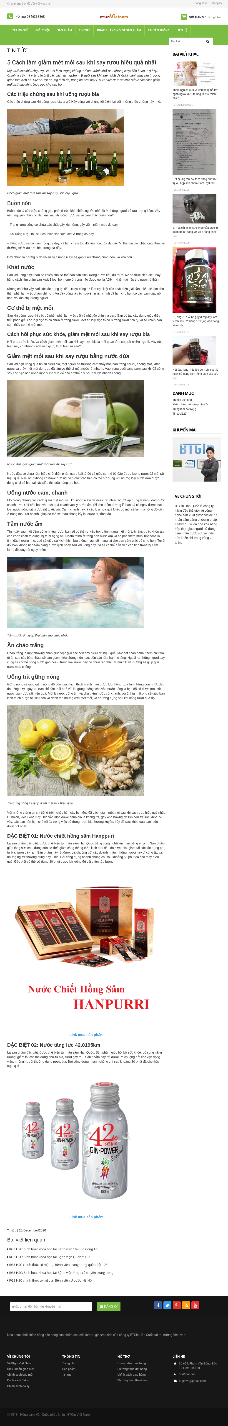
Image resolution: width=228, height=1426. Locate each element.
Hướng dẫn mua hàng (132, 1363)
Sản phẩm (68, 1369)
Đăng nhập (200, 3)
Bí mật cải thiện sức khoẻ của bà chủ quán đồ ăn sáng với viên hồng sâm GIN (195, 232)
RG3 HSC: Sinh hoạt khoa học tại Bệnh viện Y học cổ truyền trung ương (60, 1272)
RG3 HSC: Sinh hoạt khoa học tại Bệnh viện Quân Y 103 (48, 1257)
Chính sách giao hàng (132, 1374)
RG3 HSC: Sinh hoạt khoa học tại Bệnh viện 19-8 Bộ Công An (52, 1249)
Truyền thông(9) (182, 399)
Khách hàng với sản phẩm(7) (190, 404)
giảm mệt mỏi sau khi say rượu (92, 75)
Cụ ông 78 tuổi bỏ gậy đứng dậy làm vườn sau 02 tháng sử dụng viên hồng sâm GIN (196, 321)
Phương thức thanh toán (133, 1380)
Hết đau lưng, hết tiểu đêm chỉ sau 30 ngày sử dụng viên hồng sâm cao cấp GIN (195, 374)
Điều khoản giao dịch (21, 1369)
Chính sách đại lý (18, 1386)
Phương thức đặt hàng (132, 1369)
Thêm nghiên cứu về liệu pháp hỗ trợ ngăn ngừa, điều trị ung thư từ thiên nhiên (195, 94)
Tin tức (11, 1230)
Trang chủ (68, 1363)
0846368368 (36, 16)
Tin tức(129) (180, 413)
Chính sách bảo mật (20, 1374)
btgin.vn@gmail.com (192, 1380)
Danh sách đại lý (18, 1380)
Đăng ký (217, 3)
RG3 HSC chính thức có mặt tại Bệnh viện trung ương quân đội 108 (57, 1264)
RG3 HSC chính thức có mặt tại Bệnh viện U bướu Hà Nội (50, 1280)
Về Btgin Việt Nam (19, 1363)
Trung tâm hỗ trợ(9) (184, 409)
